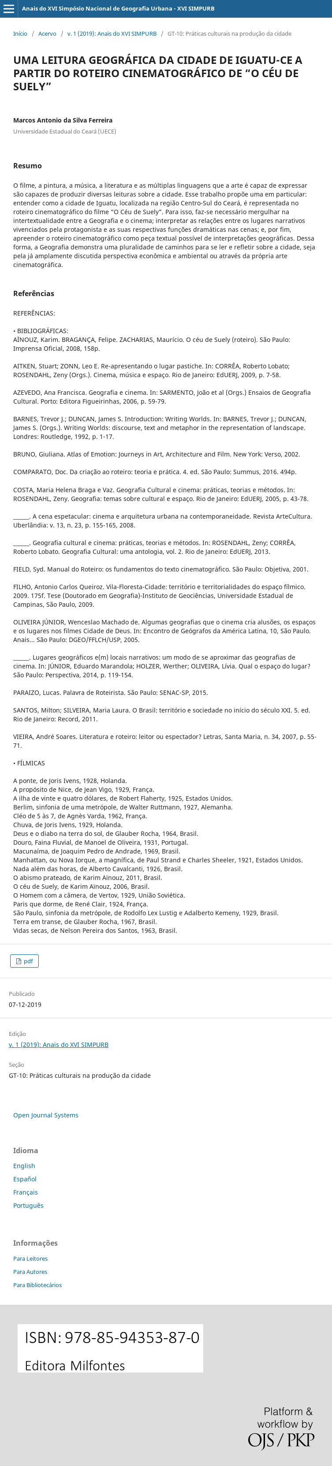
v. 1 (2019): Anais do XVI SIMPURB (112, 33)
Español (25, 1179)
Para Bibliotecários (37, 1285)
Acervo (47, 33)
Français (25, 1192)
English (24, 1166)
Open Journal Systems (45, 1115)
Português (28, 1205)
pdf (27, 961)
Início (20, 33)
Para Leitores (30, 1258)
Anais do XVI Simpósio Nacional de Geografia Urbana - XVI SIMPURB (118, 8)
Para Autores (30, 1272)
